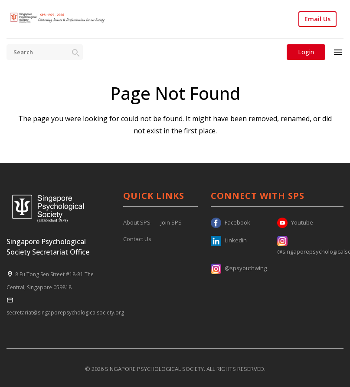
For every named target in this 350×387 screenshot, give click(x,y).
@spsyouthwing (239, 268)
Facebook (230, 222)
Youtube (295, 222)
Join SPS (171, 222)
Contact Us (137, 239)
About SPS (136, 222)
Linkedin (229, 240)
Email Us (317, 19)
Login (306, 52)
